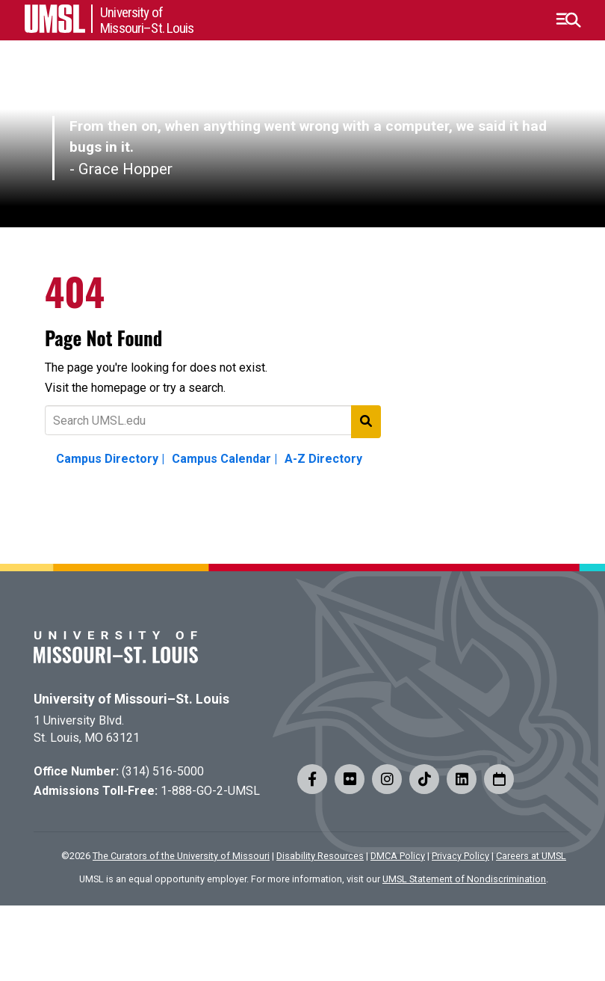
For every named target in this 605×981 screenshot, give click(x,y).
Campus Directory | (110, 459)
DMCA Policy (397, 855)
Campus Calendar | (224, 459)
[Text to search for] (213, 420)
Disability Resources (320, 855)
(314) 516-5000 (163, 771)
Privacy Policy (460, 855)
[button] (568, 20)
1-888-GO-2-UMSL (210, 791)
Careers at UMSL (531, 855)
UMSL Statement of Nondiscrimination (464, 879)
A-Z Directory (323, 459)
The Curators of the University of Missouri (181, 855)
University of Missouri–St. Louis (131, 699)
